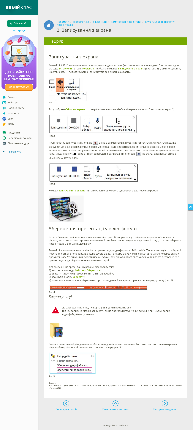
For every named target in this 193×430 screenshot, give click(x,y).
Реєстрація (19, 30)
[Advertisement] (115, 7)
